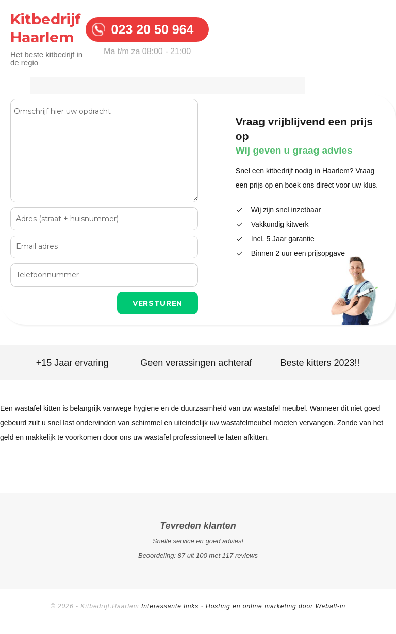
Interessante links (170, 606)
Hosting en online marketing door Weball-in (275, 606)
